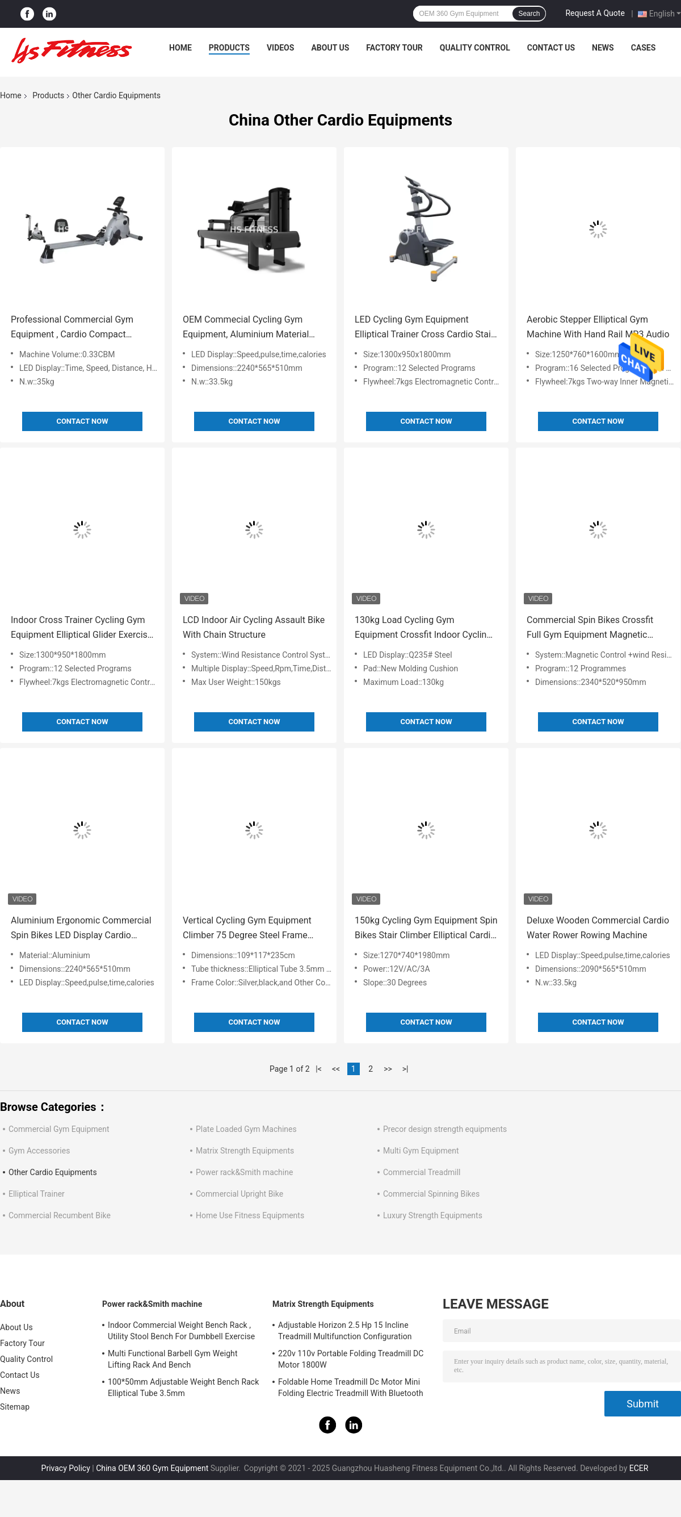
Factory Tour (394, 47)
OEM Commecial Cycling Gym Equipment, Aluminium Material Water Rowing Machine (246, 328)
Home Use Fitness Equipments (250, 1215)
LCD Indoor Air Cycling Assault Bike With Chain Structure (254, 627)
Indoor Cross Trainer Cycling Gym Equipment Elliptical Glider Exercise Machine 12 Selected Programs (81, 628)
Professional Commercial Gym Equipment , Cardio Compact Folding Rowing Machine (72, 328)
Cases (643, 47)
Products (229, 47)
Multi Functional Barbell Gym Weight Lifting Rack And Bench (173, 1359)
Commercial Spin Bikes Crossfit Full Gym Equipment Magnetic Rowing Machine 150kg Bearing (590, 628)
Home (180, 47)
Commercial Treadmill (422, 1172)
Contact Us (551, 47)
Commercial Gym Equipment (59, 1129)
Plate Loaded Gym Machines (246, 1129)
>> (388, 1068)
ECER (639, 1468)
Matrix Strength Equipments (245, 1150)
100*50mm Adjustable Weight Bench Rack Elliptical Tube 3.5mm (183, 1387)
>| (405, 1068)
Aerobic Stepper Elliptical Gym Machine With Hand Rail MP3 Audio (598, 327)
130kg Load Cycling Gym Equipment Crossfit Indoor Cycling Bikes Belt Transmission (423, 628)
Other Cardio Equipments (53, 1172)
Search (529, 14)
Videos (281, 47)
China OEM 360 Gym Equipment (152, 1468)
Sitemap (15, 1406)
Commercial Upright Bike (239, 1193)
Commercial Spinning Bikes (431, 1193)
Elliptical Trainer (37, 1193)
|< (319, 1068)
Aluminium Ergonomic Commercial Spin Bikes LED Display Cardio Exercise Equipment (81, 929)
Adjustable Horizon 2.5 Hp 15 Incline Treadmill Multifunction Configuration (345, 1330)
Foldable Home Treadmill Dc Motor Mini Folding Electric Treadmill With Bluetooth (350, 1387)
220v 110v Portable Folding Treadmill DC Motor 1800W (351, 1359)
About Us (330, 47)
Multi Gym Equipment (421, 1150)
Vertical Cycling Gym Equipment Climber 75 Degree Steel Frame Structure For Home (247, 929)
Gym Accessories (39, 1150)
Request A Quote (594, 13)
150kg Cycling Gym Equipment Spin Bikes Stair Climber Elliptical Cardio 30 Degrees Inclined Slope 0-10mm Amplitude (426, 929)
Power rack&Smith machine (244, 1172)
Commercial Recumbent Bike (60, 1215)
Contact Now (82, 421)
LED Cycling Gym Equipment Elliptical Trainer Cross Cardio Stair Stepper (424, 328)
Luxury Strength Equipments (432, 1215)
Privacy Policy (65, 1468)
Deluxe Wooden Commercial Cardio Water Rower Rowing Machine (598, 928)
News (603, 47)
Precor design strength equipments (445, 1129)
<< (336, 1068)
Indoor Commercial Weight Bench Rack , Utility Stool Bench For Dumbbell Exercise (181, 1330)
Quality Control (475, 47)
